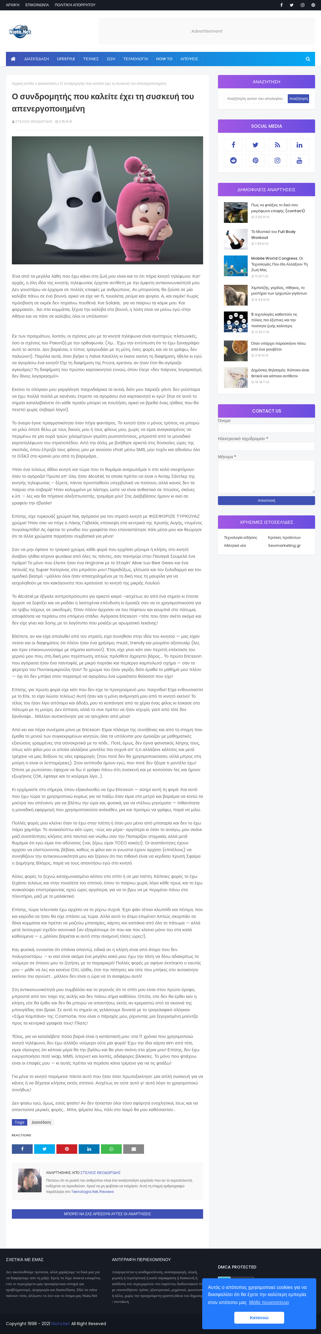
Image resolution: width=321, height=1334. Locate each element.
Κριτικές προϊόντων (284, 537)
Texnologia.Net (84, 1191)
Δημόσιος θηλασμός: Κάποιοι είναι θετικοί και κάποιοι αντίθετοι (280, 373)
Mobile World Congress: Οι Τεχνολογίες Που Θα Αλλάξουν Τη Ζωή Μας (279, 264)
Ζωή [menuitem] (111, 59)
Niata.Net (60, 1324)
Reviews (106, 1191)
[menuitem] (13, 59)
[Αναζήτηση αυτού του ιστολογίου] (256, 98)
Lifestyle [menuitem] (66, 59)
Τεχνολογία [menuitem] (135, 59)
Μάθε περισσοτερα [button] (269, 1302)
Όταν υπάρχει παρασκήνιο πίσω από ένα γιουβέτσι (278, 346)
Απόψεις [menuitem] (189, 59)
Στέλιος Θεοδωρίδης (33, 121)
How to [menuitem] (164, 59)
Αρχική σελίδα (23, 83)
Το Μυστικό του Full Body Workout (273, 234)
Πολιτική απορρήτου (75, 4)
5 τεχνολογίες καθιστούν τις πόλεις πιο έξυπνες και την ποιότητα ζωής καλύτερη (274, 320)
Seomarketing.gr (284, 545)
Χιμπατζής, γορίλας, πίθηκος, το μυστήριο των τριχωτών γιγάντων (279, 290)
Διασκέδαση (47, 83)
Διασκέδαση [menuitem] (36, 59)
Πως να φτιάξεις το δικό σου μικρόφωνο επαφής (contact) (278, 208)
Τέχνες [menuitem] (91, 59)
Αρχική (12, 4)
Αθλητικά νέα (235, 545)
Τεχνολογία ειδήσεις (240, 537)
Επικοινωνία (37, 4)
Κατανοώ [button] (259, 1317)
